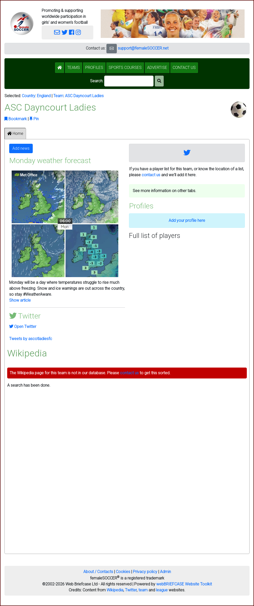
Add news (21, 148)
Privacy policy (145, 571)
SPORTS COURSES (125, 67)
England (44, 95)
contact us (151, 175)
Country (28, 95)
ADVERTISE (157, 67)
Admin (165, 571)
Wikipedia (115, 590)
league (162, 590)
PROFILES (94, 67)
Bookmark (15, 118)
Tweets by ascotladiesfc (30, 338)
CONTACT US (184, 67)
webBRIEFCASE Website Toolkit (184, 584)
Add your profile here (187, 220)
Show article (20, 300)
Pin (34, 118)
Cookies (123, 571)
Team (58, 95)
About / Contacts (98, 571)
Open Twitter (22, 326)
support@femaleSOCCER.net (143, 48)
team (143, 590)
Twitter (131, 590)
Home (15, 133)
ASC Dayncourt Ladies (84, 95)
